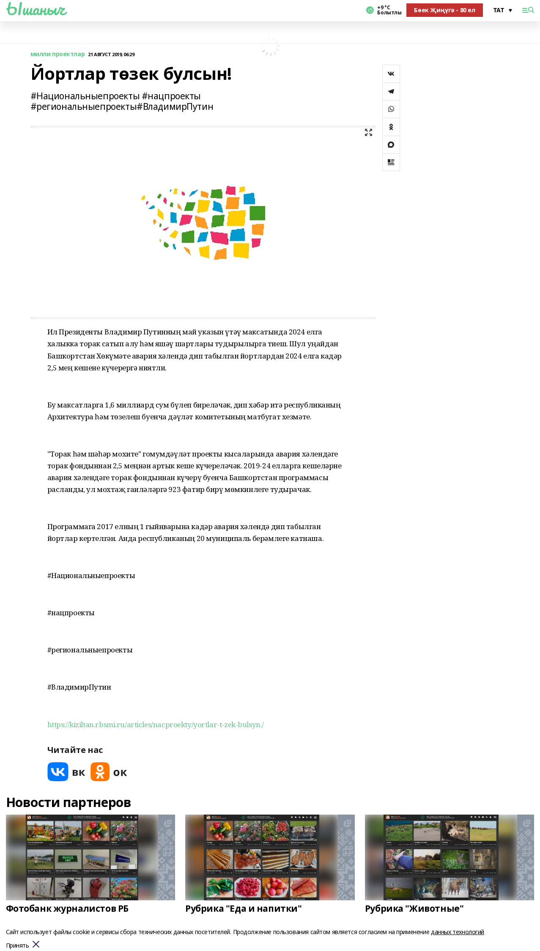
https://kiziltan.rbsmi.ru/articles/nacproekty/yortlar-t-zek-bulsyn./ (155, 724)
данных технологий (457, 932)
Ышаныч (35, 9)
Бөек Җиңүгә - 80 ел (444, 10)
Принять (17, 945)
